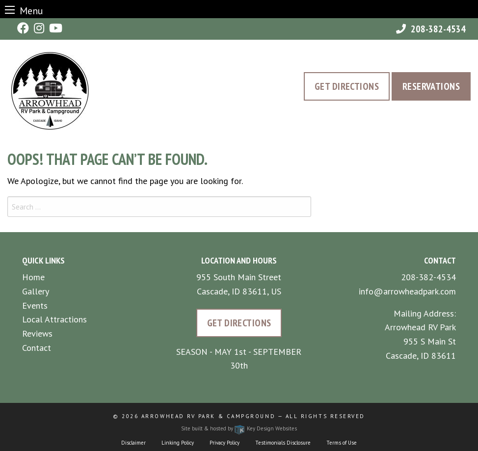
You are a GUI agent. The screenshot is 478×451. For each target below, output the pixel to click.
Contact (36, 347)
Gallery (35, 291)
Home (33, 277)
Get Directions (347, 86)
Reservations (431, 86)
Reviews (37, 333)
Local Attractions (54, 319)
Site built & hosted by (238, 428)
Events (35, 305)
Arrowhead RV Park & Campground (208, 416)
